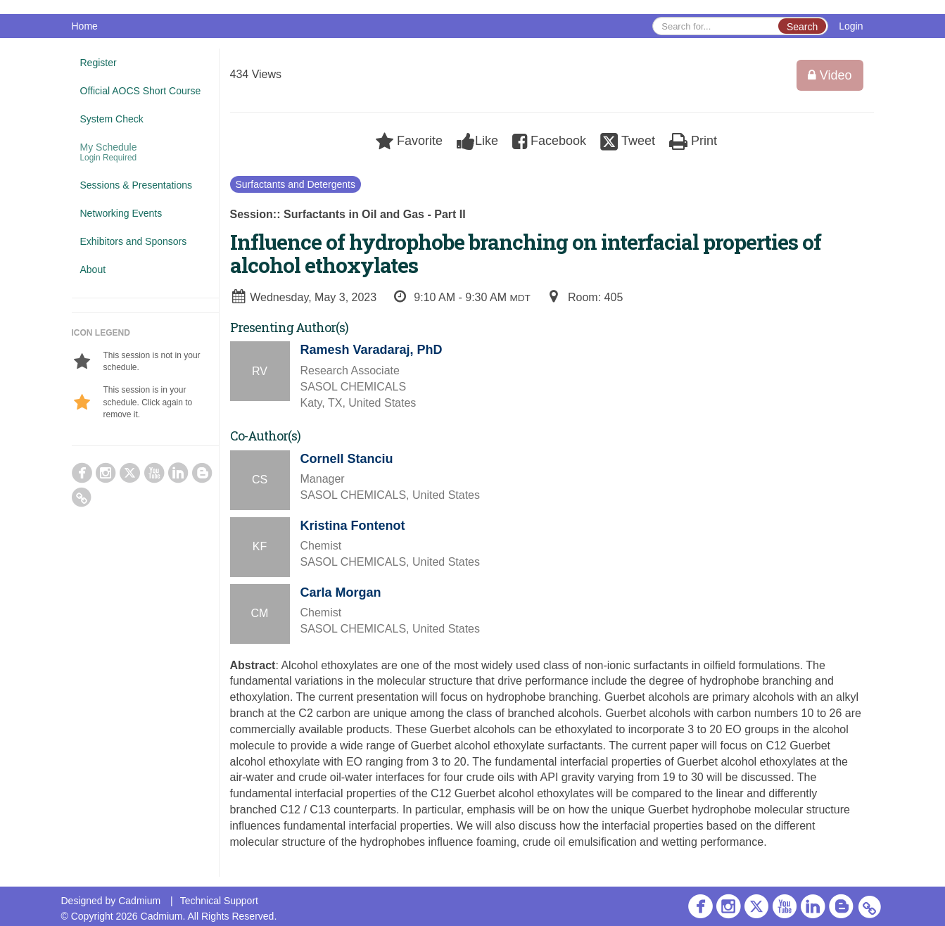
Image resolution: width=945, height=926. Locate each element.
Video (830, 75)
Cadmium (139, 900)
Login (851, 26)
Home (85, 26)
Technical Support (219, 900)
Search (802, 26)
